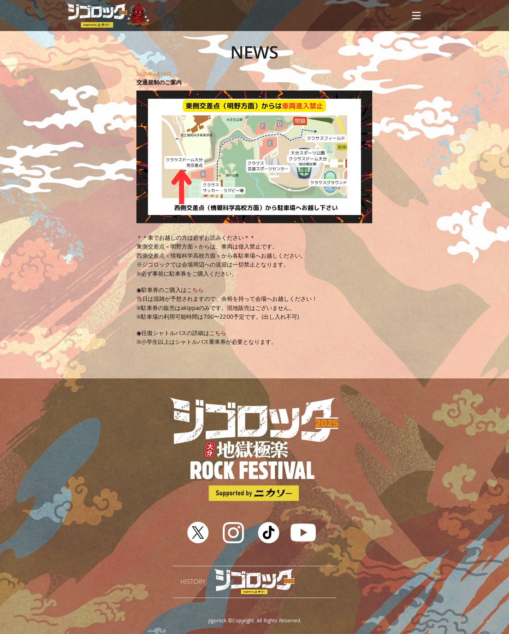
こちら (195, 290)
